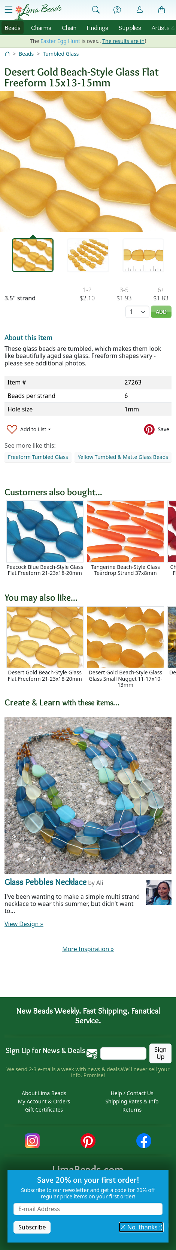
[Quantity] (137, 312)
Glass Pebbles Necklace (45, 881)
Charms (41, 27)
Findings (97, 27)
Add (161, 311)
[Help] (117, 10)
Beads (12, 27)
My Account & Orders (44, 1101)
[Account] (139, 10)
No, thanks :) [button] (141, 1227)
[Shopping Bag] (162, 10)
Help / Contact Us (131, 1093)
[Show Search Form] (96, 10)
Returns (132, 1109)
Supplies (130, 27)
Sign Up (160, 1053)
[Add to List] (28, 429)
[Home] (7, 53)
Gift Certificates (44, 1109)
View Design (23, 924)
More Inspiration (88, 949)
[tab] (33, 255)
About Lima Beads (44, 1093)
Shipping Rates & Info (131, 1101)
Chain (69, 27)
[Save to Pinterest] (157, 429)
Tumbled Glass (61, 53)
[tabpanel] (88, 161)
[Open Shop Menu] (8, 10)
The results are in (123, 41)
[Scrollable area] (90, 541)
